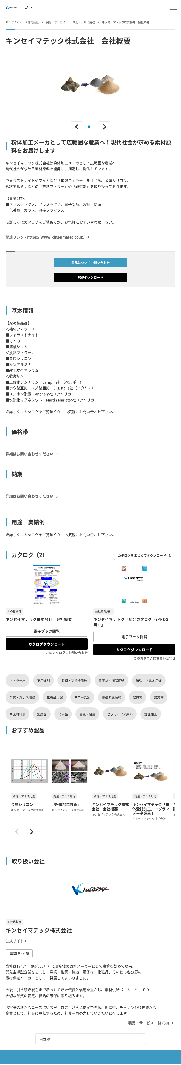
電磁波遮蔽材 (111, 697)
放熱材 (137, 697)
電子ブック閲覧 (47, 631)
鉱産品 (42, 714)
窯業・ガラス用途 (22, 697)
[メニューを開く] (173, 7)
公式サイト (17, 940)
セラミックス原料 (120, 714)
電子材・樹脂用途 (111, 680)
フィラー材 (17, 680)
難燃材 (159, 697)
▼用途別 (43, 680)
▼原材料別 (17, 714)
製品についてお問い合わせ (90, 262)
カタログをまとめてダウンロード (145, 555)
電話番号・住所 (19, 954)
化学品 (63, 714)
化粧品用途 (55, 697)
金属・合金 (87, 714)
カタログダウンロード (46, 644)
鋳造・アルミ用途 (149, 680)
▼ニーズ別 (82, 697)
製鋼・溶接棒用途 (74, 680)
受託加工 (150, 714)
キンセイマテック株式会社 (39, 930)
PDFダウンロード (90, 277)
